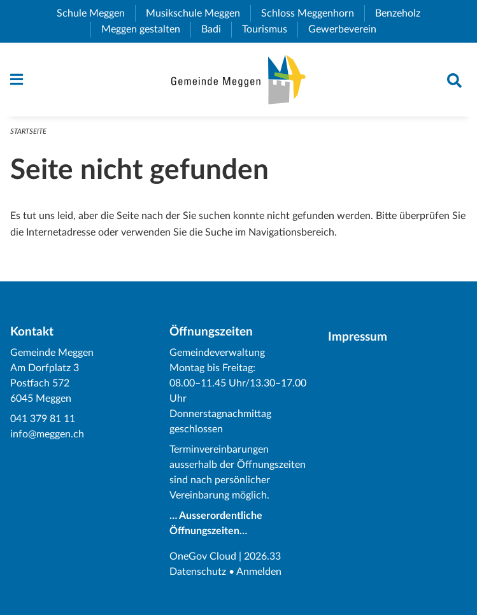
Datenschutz (197, 572)
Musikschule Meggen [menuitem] (198, 13)
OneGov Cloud (202, 556)
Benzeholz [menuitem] (403, 13)
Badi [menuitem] (216, 29)
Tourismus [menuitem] (269, 29)
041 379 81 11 (42, 419)
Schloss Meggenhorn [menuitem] (312, 13)
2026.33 (262, 556)
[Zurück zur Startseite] (238, 79)
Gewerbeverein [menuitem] (347, 29)
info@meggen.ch (47, 434)
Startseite (28, 131)
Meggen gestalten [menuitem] (145, 29)
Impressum (357, 337)
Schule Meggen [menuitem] (96, 13)
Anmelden (258, 572)
